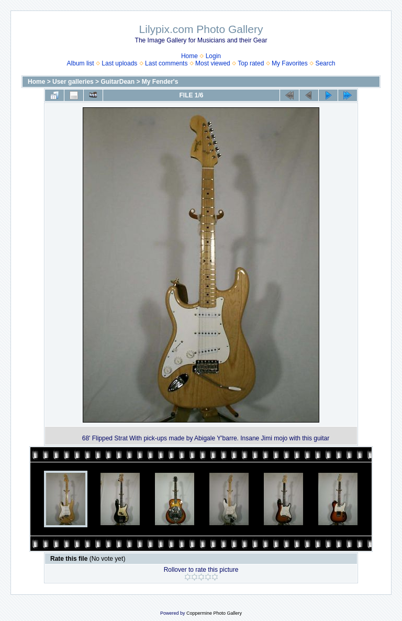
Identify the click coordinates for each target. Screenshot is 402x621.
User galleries (73, 81)
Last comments (166, 63)
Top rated (251, 63)
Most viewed (212, 63)
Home (189, 56)
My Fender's (160, 81)
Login (213, 56)
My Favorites (290, 63)
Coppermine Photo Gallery (214, 613)
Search (325, 63)
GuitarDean (117, 81)
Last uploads (119, 63)
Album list (80, 63)
